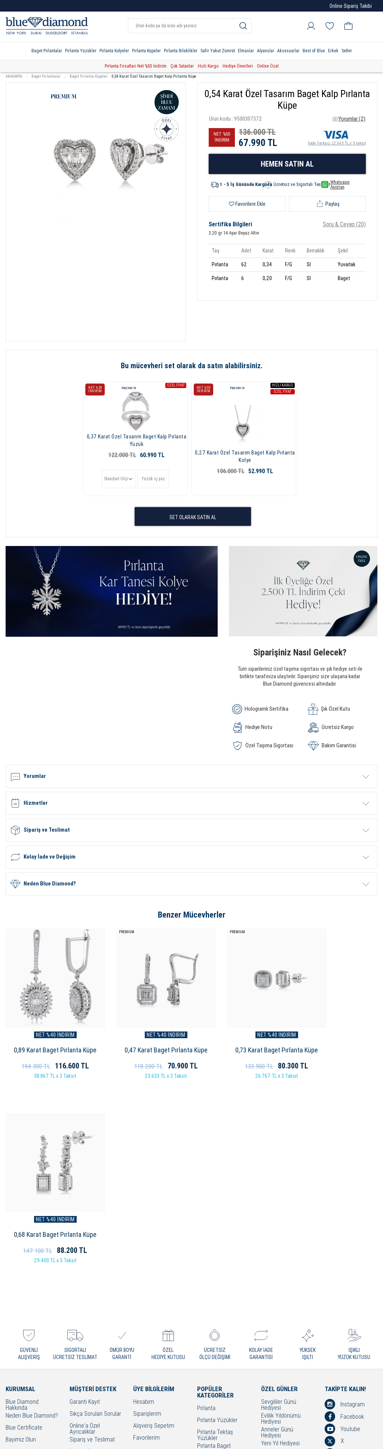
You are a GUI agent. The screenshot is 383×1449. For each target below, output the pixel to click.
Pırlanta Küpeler (146, 50)
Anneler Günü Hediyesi (277, 1238)
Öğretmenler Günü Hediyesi (283, 1288)
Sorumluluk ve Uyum (94, 1359)
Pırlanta (206, 1214)
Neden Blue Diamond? (32, 1222)
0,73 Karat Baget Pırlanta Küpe (239, 1040)
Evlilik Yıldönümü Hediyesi (281, 1225)
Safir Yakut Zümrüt (217, 50)
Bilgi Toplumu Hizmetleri (85, 1308)
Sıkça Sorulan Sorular (95, 1220)
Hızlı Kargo (208, 66)
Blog (337, 1271)
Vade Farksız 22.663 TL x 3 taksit (337, 136)
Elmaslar (246, 50)
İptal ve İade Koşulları (95, 1257)
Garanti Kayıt (85, 1208)
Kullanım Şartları (89, 1269)
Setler (346, 50)
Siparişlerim (147, 1220)
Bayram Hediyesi (281, 1299)
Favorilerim (146, 1244)
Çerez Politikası (88, 1293)
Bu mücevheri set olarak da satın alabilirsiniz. (192, 365)
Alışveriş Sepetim (153, 1232)
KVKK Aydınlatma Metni (90, 1334)
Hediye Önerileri (238, 66)
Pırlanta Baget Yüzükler (214, 1255)
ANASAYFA (17, 76)
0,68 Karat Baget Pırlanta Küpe (335, 1040)
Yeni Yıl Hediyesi (280, 1249)
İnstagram (345, 1210)
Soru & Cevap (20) (344, 224)
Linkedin (342, 1259)
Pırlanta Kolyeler (114, 50)
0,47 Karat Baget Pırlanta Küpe (143, 1040)
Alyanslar (265, 50)
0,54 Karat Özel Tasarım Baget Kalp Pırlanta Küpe (153, 76)
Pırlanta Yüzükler (80, 50)
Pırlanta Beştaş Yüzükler (215, 1269)
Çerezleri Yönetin (26, 1257)
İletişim (14, 1281)
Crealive (181, 1438)
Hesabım (143, 1208)
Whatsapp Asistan (335, 184)
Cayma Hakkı (85, 1281)
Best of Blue (314, 50)
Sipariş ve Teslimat (92, 1245)
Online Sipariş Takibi (351, 6)
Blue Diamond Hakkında (22, 1211)
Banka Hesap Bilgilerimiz (85, 1348)
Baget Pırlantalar (46, 50)
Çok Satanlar (182, 66)
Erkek (333, 50)
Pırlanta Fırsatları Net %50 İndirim (135, 66)
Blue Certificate (24, 1234)
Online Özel (268, 66)
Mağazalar (18, 1269)
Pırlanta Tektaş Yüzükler (215, 1241)
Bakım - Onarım (88, 1319)
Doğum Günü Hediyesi (287, 1261)
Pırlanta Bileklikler (180, 50)
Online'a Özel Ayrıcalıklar (85, 1235)
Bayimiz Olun (21, 1245)
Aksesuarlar (288, 50)
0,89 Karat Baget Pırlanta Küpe (48, 1040)
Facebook (344, 1222)
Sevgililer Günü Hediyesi (278, 1211)
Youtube (342, 1234)
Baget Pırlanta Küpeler (89, 76)
